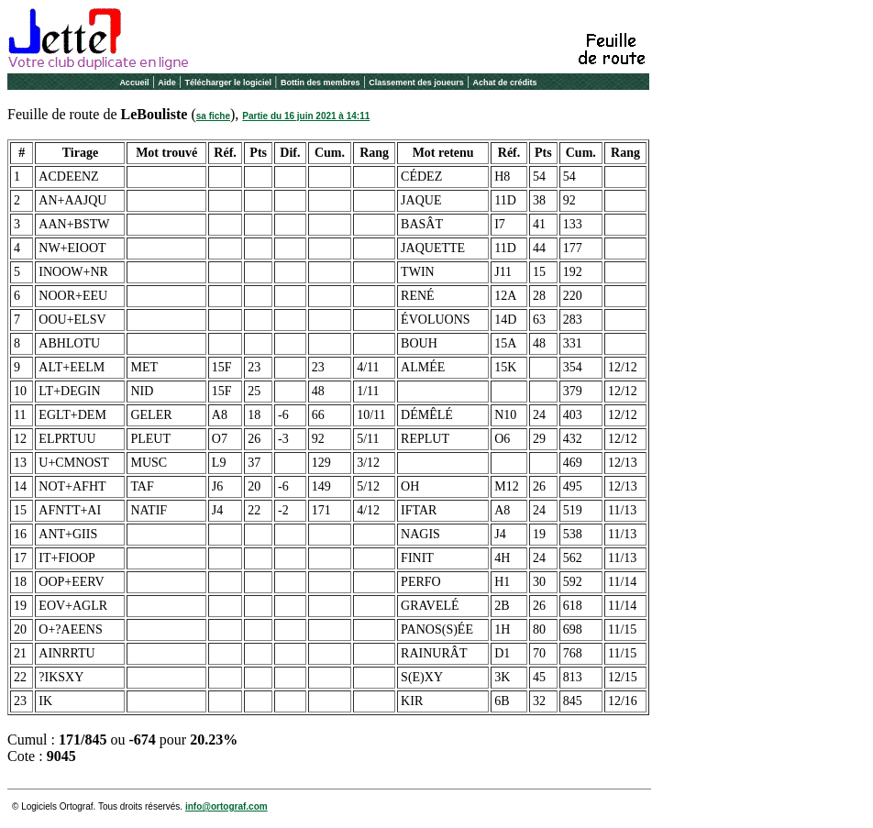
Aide (167, 82)
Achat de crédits (505, 82)
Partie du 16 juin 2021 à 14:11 (306, 116)
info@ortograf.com (226, 806)
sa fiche (213, 116)
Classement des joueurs (416, 82)
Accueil (134, 82)
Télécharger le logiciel (228, 82)
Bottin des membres (320, 82)
